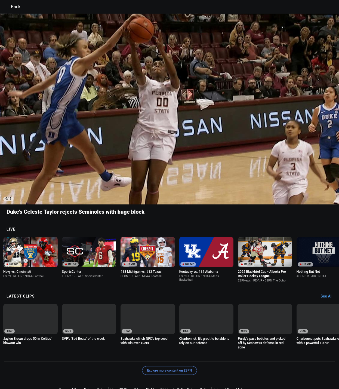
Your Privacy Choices (124, 364)
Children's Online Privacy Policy (184, 359)
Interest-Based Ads (228, 359)
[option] (30, 227)
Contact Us (154, 364)
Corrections (239, 364)
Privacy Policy (95, 359)
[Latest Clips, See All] (329, 266)
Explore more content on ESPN (169, 340)
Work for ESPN (214, 364)
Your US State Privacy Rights (133, 359)
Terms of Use (69, 359)
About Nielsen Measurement (81, 364)
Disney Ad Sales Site (183, 364)
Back (12, 7)
